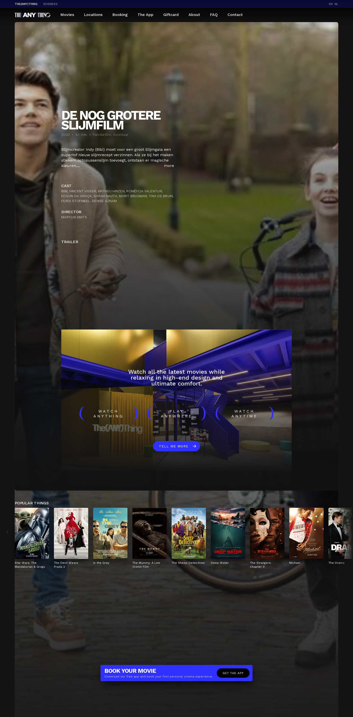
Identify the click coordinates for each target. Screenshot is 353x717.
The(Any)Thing (26, 4)
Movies (67, 14)
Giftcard (171, 14)
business (50, 4)
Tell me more (173, 446)
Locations (93, 14)
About (194, 14)
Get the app (233, 673)
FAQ (214, 14)
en (331, 4)
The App (145, 14)
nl (336, 4)
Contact (235, 14)
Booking (120, 14)
